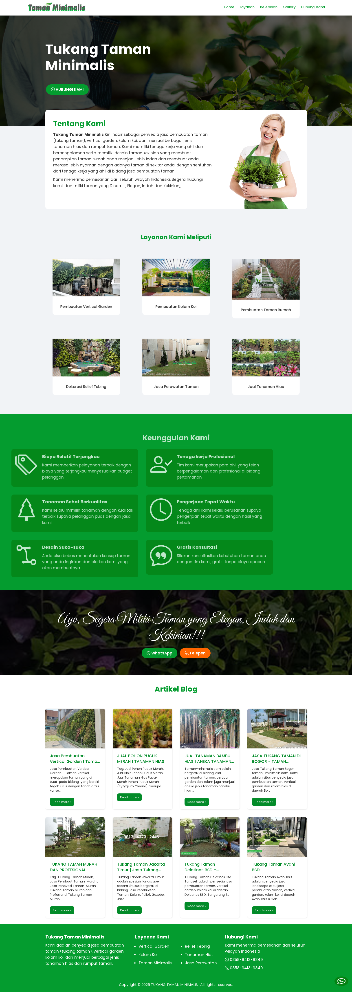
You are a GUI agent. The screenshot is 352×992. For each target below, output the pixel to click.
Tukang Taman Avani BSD (273, 867)
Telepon (195, 653)
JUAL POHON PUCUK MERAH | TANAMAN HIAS (140, 758)
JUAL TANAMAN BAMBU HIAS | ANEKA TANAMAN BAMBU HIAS (208, 758)
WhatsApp (159, 653)
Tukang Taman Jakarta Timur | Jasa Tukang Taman (141, 867)
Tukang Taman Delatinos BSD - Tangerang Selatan (204, 867)
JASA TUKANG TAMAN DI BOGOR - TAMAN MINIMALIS (276, 758)
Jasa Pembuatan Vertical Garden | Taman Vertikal (75, 758)
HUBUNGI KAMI (67, 89)
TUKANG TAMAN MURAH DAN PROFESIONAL (73, 867)
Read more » (62, 802)
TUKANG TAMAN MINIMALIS (175, 984)
